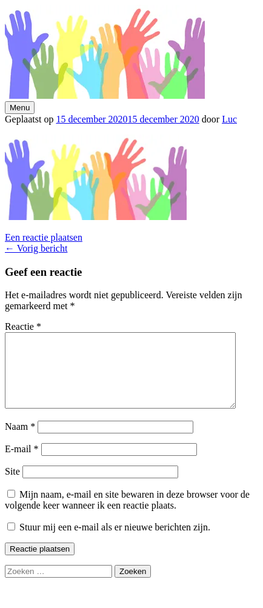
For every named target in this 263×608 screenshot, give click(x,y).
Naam (20, 441)
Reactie (23, 326)
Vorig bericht (36, 248)
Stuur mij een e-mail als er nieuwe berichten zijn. (114, 541)
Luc (229, 119)
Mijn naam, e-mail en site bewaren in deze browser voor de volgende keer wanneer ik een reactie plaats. (127, 514)
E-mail (22, 463)
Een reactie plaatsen (43, 237)
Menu (20, 107)
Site (12, 486)
